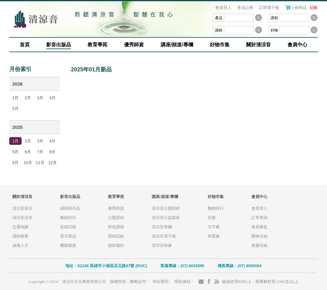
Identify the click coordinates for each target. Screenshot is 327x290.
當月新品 (68, 236)
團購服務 (68, 245)
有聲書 (214, 236)
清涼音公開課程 (166, 208)
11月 (40, 162)
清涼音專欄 (162, 227)
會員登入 (223, 7)
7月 (40, 151)
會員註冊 (245, 7)
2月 (28, 97)
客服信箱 (259, 245)
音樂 (212, 217)
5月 (15, 108)
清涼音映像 (162, 245)
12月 (52, 162)
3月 (40, 97)
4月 (52, 97)
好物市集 (220, 44)
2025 (17, 127)
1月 (15, 97)
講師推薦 (20, 236)
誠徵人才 (20, 245)
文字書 (214, 227)
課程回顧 (116, 236)
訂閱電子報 (269, 7)
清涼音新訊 (22, 208)
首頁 (25, 44)
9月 (15, 162)
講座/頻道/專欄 (177, 44)
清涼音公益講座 (166, 217)
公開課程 (116, 217)
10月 (27, 162)
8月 (52, 151)
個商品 (305, 7)
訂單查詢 (259, 217)
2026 (17, 83)
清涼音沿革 (22, 217)
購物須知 (259, 236)
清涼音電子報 (164, 236)
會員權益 (259, 227)
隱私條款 (183, 281)
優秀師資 (134, 44)
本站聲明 (160, 281)
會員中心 (297, 44)
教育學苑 (97, 44)
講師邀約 (116, 245)
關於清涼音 (258, 44)
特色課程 (116, 227)
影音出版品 (58, 44)
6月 (28, 151)
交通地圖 (20, 227)
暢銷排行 (68, 217)
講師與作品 (70, 208)
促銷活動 (68, 227)
